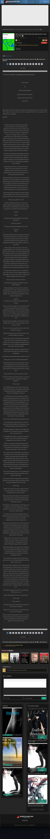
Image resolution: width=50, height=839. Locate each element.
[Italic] (7, 681)
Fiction (11, 29)
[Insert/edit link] (25, 681)
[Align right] (16, 681)
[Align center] (14, 681)
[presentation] (33, 709)
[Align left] (12, 681)
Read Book (19, 49)
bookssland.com (6, 29)
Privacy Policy (25, 821)
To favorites (18, 42)
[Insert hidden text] (34, 681)
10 (33, 64)
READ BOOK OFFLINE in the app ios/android (28, 45)
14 (39, 64)
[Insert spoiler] (32, 681)
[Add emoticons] (23, 681)
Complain (44, 42)
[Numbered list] (21, 681)
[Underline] (9, 681)
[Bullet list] (19, 681)
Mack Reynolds (44, 37)
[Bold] (5, 681)
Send (6, 699)
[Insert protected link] (28, 681)
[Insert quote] (30, 681)
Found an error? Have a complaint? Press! (14, 645)
